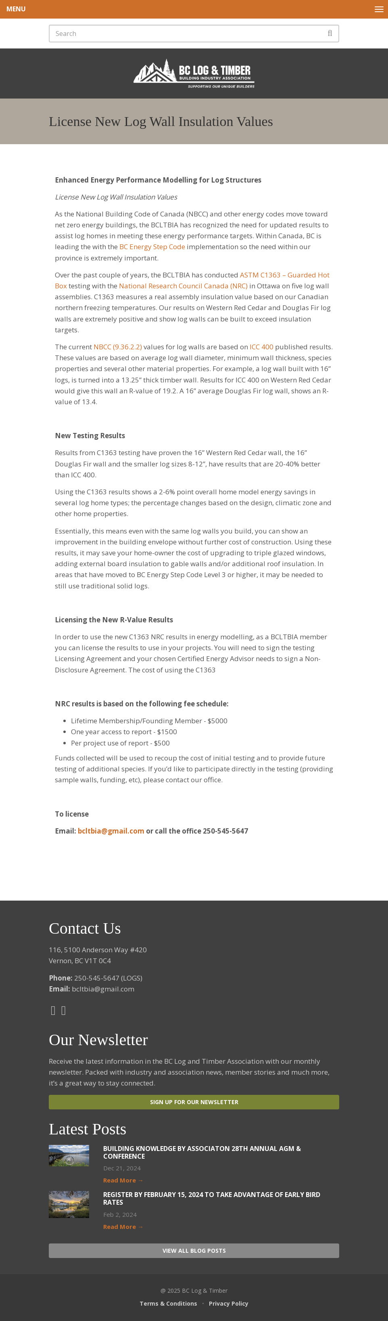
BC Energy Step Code (152, 246)
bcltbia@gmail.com (111, 831)
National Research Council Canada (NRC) (183, 285)
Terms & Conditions (168, 1303)
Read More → (123, 1180)
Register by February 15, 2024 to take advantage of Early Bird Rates (211, 1198)
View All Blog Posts (194, 1250)
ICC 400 (261, 346)
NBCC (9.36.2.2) (118, 346)
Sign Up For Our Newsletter (194, 1102)
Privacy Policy (228, 1303)
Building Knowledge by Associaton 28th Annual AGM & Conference (202, 1152)
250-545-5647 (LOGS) (108, 978)
